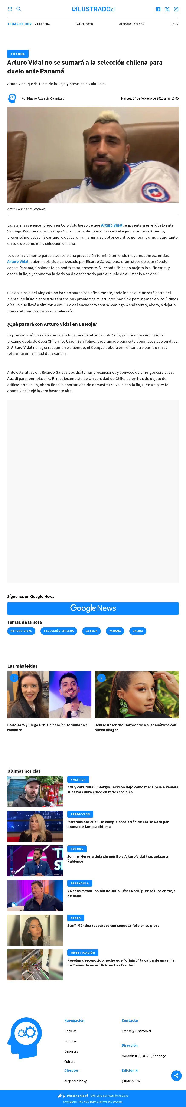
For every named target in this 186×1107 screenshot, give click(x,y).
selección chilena (59, 631)
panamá (115, 631)
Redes (76, 918)
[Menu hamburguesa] (10, 9)
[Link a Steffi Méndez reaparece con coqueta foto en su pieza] (35, 930)
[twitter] (167, 9)
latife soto (89, 24)
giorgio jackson (136, 24)
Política (78, 779)
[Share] (176, 1076)
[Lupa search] (18, 9)
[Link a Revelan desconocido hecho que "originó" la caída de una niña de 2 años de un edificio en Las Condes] (35, 964)
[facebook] (158, 9)
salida (138, 631)
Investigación (83, 952)
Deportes (71, 1051)
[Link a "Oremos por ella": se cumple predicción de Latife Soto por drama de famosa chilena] (35, 826)
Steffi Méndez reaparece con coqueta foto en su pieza (113, 925)
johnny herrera (42, 24)
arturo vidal (21, 631)
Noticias (70, 1031)
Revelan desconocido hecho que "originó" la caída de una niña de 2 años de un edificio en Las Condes (121, 962)
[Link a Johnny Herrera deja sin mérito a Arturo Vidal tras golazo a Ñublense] (35, 861)
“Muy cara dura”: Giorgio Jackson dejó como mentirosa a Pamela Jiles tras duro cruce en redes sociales (122, 789)
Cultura (69, 1061)
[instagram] (176, 9)
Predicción (80, 814)
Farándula (80, 883)
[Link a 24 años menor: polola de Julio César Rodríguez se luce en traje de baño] (35, 895)
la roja (91, 631)
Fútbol (18, 54)
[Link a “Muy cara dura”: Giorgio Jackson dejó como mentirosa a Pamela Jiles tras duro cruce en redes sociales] (35, 791)
